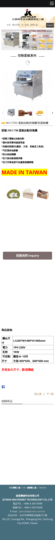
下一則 (50, 393)
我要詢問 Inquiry (27, 256)
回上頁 (38, 393)
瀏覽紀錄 (34, 24)
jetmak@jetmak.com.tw (32, 511)
